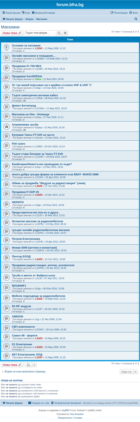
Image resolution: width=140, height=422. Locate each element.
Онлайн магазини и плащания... (33, 55)
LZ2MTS (39, 250)
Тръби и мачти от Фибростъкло (33, 275)
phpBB (65, 410)
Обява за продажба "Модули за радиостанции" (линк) (48, 183)
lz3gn (38, 288)
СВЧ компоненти (23, 326)
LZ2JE (38, 278)
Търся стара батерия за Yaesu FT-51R (37, 153)
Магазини (10, 27)
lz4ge (38, 88)
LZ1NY (39, 48)
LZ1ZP (38, 215)
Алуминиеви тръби (25, 124)
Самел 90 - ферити (24, 335)
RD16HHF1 (19, 285)
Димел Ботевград (24, 105)
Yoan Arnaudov (77, 414)
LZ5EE (38, 146)
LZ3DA (38, 98)
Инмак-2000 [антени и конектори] (34, 247)
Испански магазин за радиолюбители (37, 221)
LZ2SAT (39, 329)
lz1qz (38, 167)
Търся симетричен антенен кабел (35, 95)
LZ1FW (39, 241)
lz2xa (38, 79)
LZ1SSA (39, 108)
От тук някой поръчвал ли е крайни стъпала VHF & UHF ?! (52, 85)
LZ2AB (38, 69)
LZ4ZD (38, 186)
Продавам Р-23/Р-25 (25, 192)
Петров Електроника (26, 238)
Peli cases (18, 143)
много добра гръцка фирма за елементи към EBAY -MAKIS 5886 (55, 174)
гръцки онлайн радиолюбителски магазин (41, 230)
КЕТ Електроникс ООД (27, 354)
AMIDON (17, 316)
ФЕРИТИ (18, 202)
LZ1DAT (39, 156)
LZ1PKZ (39, 224)
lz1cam (39, 137)
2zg (37, 319)
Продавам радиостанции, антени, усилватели (43, 265)
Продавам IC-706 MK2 (26, 66)
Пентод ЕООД (21, 256)
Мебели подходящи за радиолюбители (38, 296)
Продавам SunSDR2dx (27, 76)
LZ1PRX (39, 268)
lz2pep (38, 127)
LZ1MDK (39, 58)
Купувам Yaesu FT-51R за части (33, 134)
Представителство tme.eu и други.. (36, 212)
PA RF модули (21, 306)
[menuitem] (43, 12)
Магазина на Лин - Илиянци (30, 114)
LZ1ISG (39, 177)
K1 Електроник (22, 344)
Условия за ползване (26, 45)
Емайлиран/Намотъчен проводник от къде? (42, 164)
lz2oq (38, 117)
